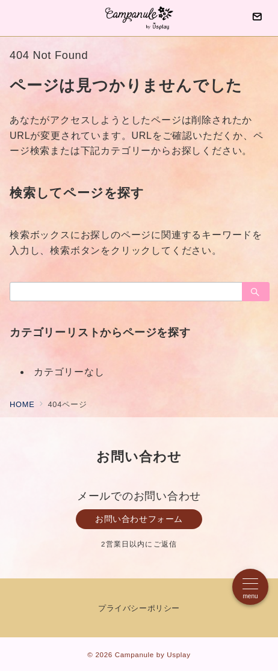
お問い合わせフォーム (139, 519)
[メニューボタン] (250, 587)
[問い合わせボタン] (257, 18)
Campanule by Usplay (153, 654)
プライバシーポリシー (138, 608)
